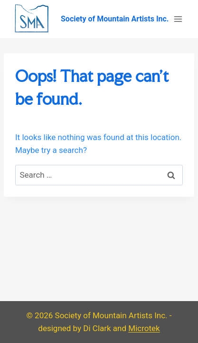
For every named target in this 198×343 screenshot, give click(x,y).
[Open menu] (178, 18)
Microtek (144, 328)
